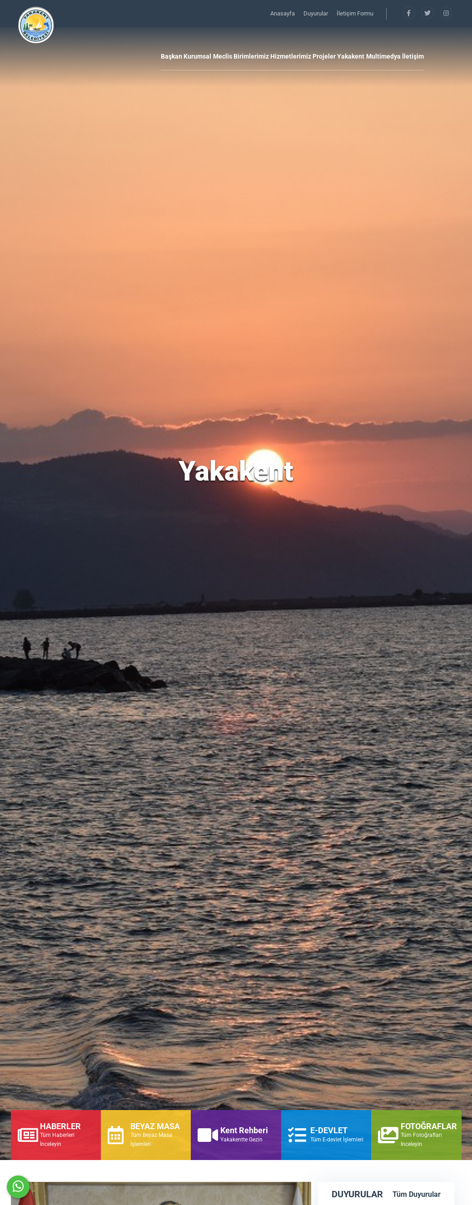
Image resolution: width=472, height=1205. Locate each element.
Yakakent (350, 56)
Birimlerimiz (251, 56)
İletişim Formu (355, 13)
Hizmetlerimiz (290, 56)
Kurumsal (197, 56)
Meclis (222, 56)
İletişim (413, 56)
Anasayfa (283, 13)
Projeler (324, 56)
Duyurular (316, 13)
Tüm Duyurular (417, 1194)
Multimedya (383, 56)
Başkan (171, 56)
